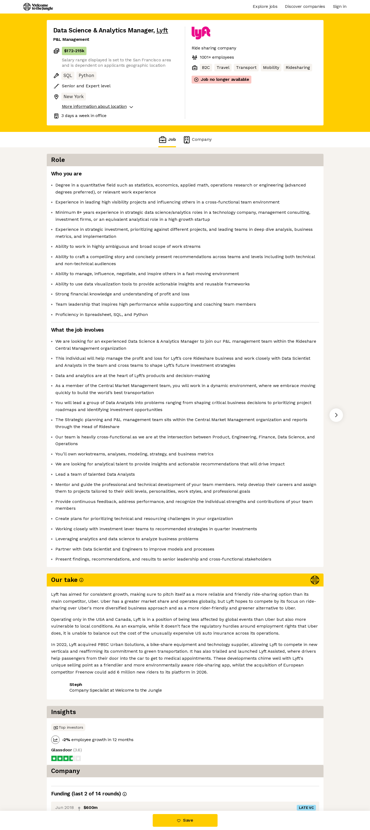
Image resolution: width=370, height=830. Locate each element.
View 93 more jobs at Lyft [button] (117, 788)
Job (167, 139)
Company (197, 139)
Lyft (162, 30)
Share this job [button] (68, 788)
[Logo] (38, 7)
